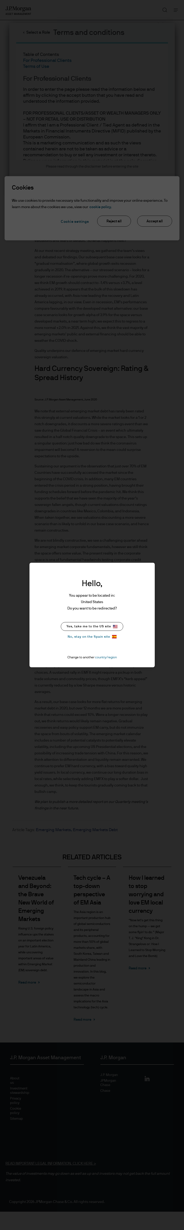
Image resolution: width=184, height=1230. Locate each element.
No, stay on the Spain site (92, 636)
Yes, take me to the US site (92, 626)
